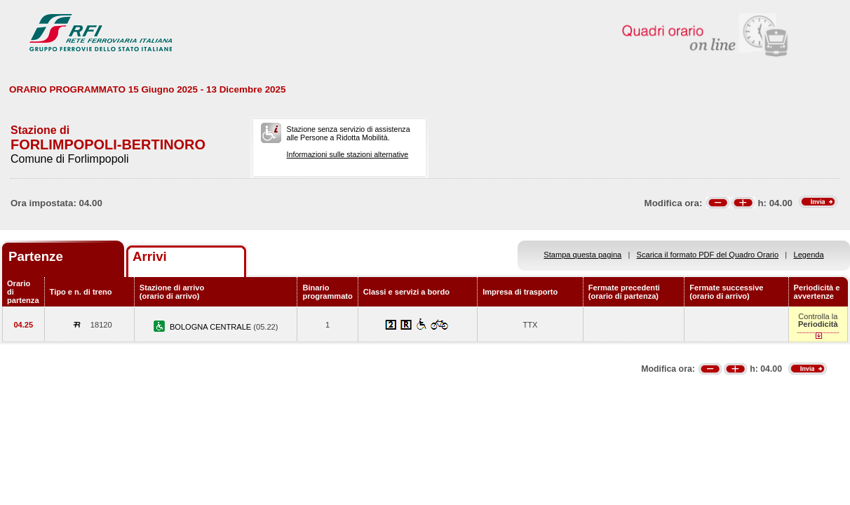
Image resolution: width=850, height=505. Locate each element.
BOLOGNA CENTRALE (211, 327)
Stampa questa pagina (582, 254)
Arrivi (150, 256)
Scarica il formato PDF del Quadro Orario (708, 254)
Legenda (809, 254)
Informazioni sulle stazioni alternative (348, 154)
